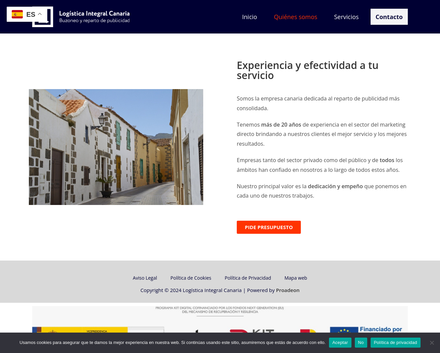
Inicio (249, 17)
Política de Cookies (190, 279)
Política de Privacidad (248, 279)
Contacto (389, 17)
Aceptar (340, 342)
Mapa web (295, 279)
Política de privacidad (395, 342)
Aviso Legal (145, 279)
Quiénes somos (296, 17)
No (361, 342)
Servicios (346, 17)
